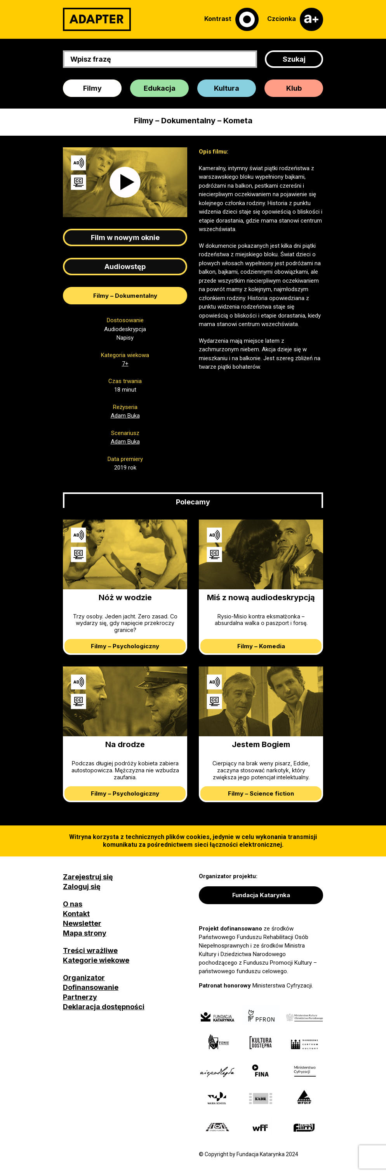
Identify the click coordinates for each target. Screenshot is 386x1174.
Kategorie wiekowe (96, 960)
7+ (125, 363)
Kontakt (76, 914)
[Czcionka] (295, 19)
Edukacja (160, 88)
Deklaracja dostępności (103, 1007)
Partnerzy (80, 997)
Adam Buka (125, 415)
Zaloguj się (82, 886)
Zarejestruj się (88, 877)
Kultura (226, 88)
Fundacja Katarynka (261, 895)
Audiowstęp (125, 266)
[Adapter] (97, 19)
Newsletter (82, 923)
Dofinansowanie (90, 987)
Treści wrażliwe (90, 950)
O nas (72, 904)
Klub (294, 88)
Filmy (92, 88)
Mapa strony (84, 933)
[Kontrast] (231, 19)
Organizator (84, 978)
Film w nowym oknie (125, 237)
